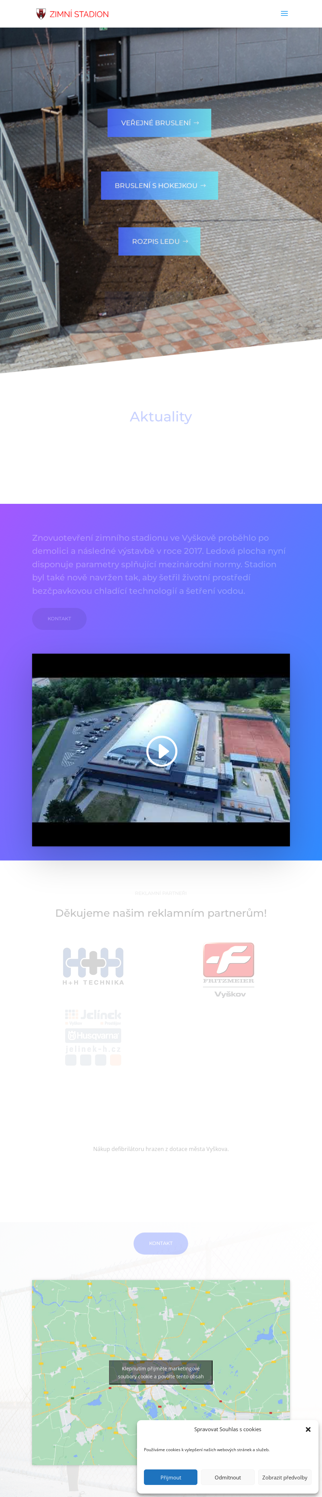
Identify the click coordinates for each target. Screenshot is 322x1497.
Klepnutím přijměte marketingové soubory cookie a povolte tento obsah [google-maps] (161, 1389)
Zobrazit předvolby (285, 1477)
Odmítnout (228, 1477)
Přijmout (170, 1477)
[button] (308, 1429)
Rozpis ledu (150, 233)
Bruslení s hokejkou (150, 177)
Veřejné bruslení (150, 114)
